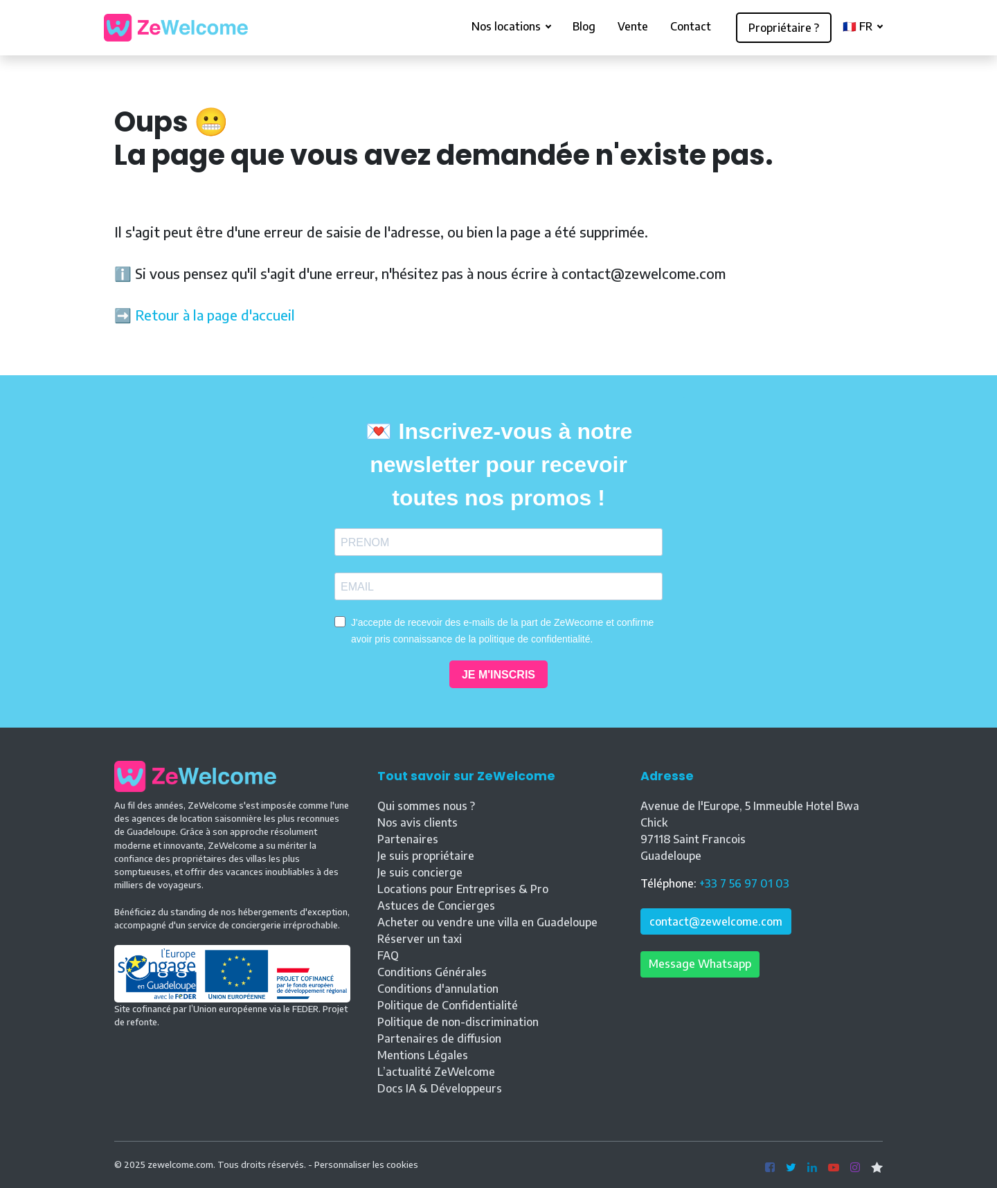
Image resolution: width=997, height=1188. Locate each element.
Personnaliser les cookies (366, 1164)
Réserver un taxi (419, 939)
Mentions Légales (422, 1055)
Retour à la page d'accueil (215, 314)
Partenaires (407, 839)
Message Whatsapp (700, 964)
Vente (633, 26)
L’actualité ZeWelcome (436, 1072)
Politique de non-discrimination (458, 1022)
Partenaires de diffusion (439, 1038)
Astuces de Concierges (436, 905)
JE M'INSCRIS (498, 675)
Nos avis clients (417, 822)
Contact (690, 26)
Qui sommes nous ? (426, 806)
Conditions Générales (432, 972)
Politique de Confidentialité (447, 1005)
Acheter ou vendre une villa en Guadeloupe (487, 922)
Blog (584, 26)
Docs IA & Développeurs (439, 1088)
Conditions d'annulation (437, 989)
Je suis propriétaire (425, 856)
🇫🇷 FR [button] (859, 26)
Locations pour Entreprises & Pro (462, 889)
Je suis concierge (419, 872)
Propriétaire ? (783, 28)
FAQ (388, 955)
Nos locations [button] (507, 26)
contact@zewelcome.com (715, 921)
